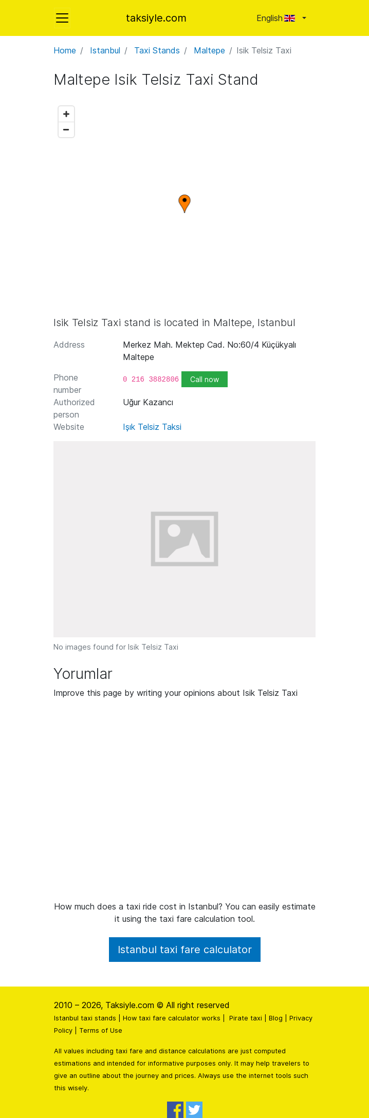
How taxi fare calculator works (171, 1018)
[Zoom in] (66, 114)
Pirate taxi (245, 1018)
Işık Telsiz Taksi (152, 427)
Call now (204, 379)
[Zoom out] (66, 129)
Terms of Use (100, 1030)
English (278, 18)
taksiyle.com (156, 18)
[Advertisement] (184, 804)
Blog (276, 1018)
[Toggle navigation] (62, 18)
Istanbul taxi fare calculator (185, 949)
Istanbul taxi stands (85, 1018)
